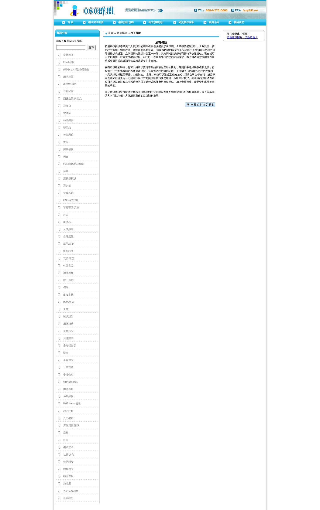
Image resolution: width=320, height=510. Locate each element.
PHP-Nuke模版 (71, 403)
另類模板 (68, 396)
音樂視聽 (68, 367)
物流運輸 (68, 476)
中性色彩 (68, 374)
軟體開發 (68, 461)
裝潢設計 (68, 316)
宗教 (65, 432)
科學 (65, 439)
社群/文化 (68, 454)
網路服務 (68, 323)
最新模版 (68, 54)
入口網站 (68, 418)
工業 (65, 309)
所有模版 (68, 498)
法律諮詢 (68, 338)
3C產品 (67, 222)
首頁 (110, 32)
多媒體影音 (69, 345)
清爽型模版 (69, 178)
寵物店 (67, 105)
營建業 (67, 113)
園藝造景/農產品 (72, 98)
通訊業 (67, 185)
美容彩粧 (68, 134)
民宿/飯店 (68, 301)
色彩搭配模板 (71, 490)
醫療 (65, 352)
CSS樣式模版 (71, 200)
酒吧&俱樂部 (70, 381)
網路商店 (68, 389)
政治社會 (68, 410)
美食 (65, 156)
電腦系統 (68, 192)
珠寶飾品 (68, 331)
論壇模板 (68, 272)
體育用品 (68, 469)
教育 (65, 214)
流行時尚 (68, 250)
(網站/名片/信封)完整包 (76, 69)
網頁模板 (122, 32)
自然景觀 (68, 236)
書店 (65, 142)
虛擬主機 (68, 294)
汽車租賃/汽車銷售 (73, 163)
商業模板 (68, 149)
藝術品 (67, 127)
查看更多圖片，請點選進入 (242, 37)
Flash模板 (69, 62)
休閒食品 (68, 265)
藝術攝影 (68, 120)
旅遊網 (67, 483)
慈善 (65, 171)
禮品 (65, 287)
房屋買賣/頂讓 (71, 425)
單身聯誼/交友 (71, 207)
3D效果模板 (70, 83)
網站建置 (68, 76)
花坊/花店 (68, 258)
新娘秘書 (68, 91)
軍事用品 (68, 359)
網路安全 (68, 447)
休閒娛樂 (68, 229)
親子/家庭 (68, 243)
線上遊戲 (68, 280)
